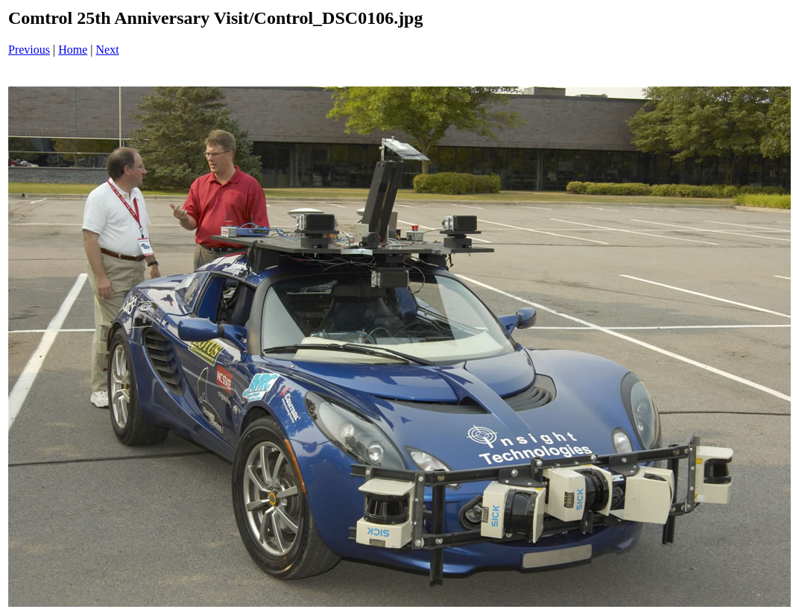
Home (72, 49)
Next (107, 49)
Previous (29, 49)
